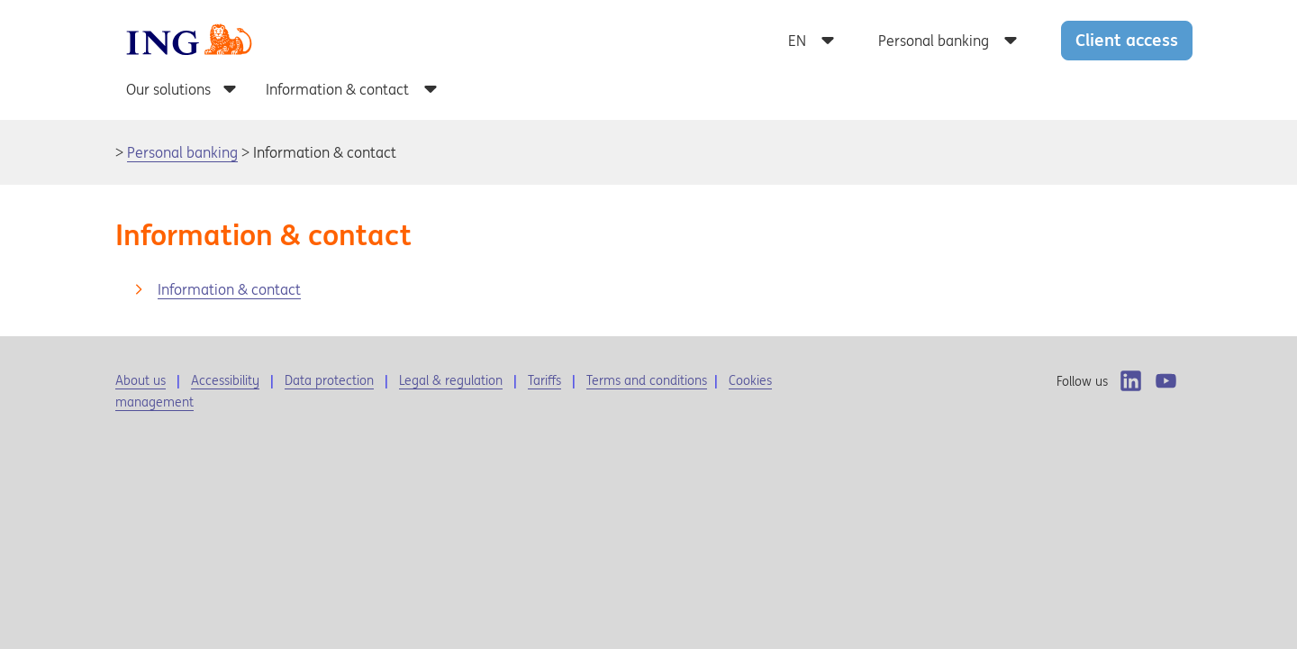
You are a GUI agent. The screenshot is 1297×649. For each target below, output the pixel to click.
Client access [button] (1126, 39)
